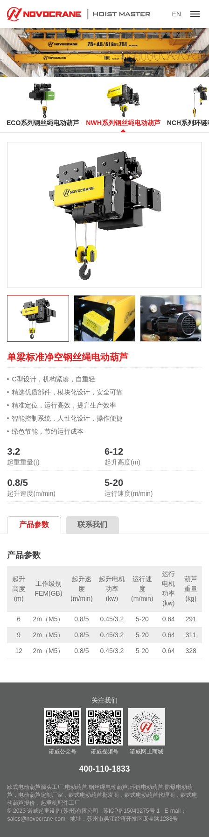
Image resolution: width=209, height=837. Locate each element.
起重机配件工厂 (60, 803)
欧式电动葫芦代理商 (150, 795)
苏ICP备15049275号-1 (131, 811)
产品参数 (34, 524)
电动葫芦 (76, 787)
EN (176, 14)
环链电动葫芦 (146, 787)
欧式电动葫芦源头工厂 (35, 787)
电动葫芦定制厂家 (40, 795)
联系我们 (92, 524)
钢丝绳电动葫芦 (108, 787)
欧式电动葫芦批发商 (94, 795)
